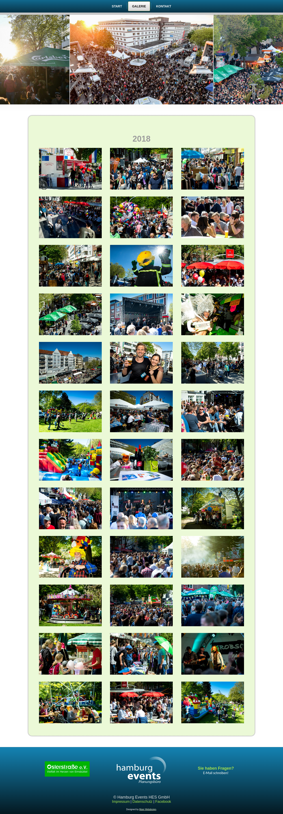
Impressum (121, 801)
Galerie (139, 6)
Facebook (163, 801)
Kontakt (163, 6)
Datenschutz (142, 801)
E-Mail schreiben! (216, 773)
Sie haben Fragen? (216, 768)
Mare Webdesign (147, 809)
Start (117, 6)
